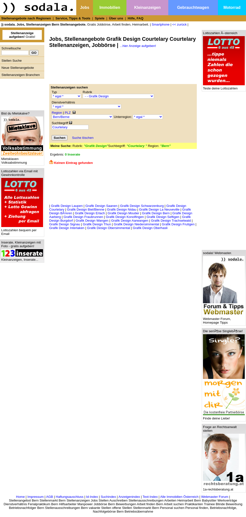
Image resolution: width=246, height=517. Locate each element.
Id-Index (92, 497)
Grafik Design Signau (64, 224)
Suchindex (108, 497)
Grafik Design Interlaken (66, 228)
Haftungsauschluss (70, 497)
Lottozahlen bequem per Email (22, 230)
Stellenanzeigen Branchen (20, 75)
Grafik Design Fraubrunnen (83, 217)
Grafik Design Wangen (92, 220)
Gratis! (22, 35)
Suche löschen (82, 138)
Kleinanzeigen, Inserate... (22, 258)
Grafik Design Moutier (123, 213)
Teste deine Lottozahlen (224, 87)
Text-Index (150, 497)
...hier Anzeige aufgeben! (138, 46)
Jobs (84, 7)
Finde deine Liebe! (224, 417)
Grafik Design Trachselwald (171, 220)
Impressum (35, 497)
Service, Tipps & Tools (72, 18)
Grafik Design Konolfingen (125, 217)
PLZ (68, 113)
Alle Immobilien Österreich (179, 497)
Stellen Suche (11, 60)
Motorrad (231, 7)
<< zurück (179, 24)
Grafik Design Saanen (101, 206)
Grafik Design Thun (97, 224)
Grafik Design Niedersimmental (136, 224)
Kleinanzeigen (147, 7)
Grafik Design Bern (156, 213)
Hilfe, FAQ (135, 18)
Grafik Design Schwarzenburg (142, 206)
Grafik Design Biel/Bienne (85, 209)
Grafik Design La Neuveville (159, 209)
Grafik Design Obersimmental (108, 228)
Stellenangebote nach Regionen (26, 18)
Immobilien (109, 7)
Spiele (99, 18)
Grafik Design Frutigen (178, 224)
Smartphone (161, 24)
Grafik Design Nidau (121, 209)
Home (20, 497)
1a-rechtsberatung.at (224, 488)
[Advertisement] (21, 93)
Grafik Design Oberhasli (150, 228)
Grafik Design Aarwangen (129, 220)
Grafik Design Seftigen (163, 217)
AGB (49, 497)
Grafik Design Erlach (90, 213)
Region (57, 113)
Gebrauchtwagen (193, 7)
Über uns (116, 18)
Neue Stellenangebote (17, 68)
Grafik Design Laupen (67, 206)
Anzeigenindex (129, 497)
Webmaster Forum (214, 497)
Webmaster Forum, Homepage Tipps (224, 319)
